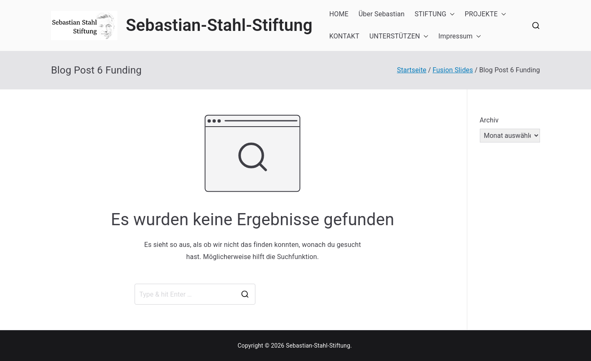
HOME (339, 14)
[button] (450, 14)
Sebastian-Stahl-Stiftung (219, 25)
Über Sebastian (382, 14)
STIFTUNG (435, 14)
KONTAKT (344, 36)
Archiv (489, 120)
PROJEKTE (485, 14)
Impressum (459, 37)
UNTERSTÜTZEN (398, 37)
